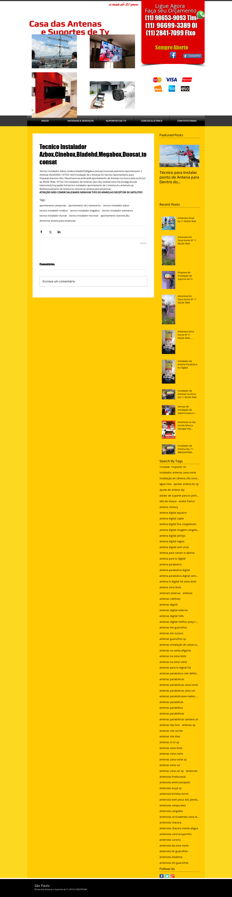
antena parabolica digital (175, 570)
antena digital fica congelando (178, 524)
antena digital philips (172, 535)
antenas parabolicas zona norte (179, 685)
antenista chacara (170, 822)
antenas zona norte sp (173, 759)
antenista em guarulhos (174, 862)
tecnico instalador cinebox (54, 210)
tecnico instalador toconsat (83, 215)
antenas (187, 593)
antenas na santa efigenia (175, 650)
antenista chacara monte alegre (179, 828)
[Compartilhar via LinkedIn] (59, 232)
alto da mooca (168, 501)
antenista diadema (171, 857)
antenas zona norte (171, 753)
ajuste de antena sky (172, 489)
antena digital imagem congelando (179, 530)
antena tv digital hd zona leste (178, 581)
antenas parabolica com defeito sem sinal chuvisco (179, 673)
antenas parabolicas (172, 679)
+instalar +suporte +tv (173, 467)
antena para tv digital (173, 558)
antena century (169, 507)
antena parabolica (171, 564)
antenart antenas (170, 593)
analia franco (187, 501)
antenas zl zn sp (169, 742)
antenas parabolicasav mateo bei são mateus (179, 696)
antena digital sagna (172, 541)
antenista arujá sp (171, 788)
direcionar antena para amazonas (58, 220)
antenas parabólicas (172, 713)
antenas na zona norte (173, 662)
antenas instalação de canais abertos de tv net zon (179, 644)
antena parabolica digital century (179, 576)
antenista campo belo (173, 805)
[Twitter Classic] (167, 876)
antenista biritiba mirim (174, 793)
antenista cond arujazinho (175, 834)
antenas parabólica (171, 707)
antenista (191, 771)
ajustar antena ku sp (186, 484)
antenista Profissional (173, 776)
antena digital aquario (173, 512)
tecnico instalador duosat (53, 215)
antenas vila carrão (171, 730)
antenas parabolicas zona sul (177, 690)
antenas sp (188, 725)
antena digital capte (172, 518)
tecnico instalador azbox (116, 205)
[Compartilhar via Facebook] (41, 232)
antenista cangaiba (171, 811)
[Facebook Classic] (162, 876)
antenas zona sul (170, 765)
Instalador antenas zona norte (178, 472)
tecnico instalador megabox (85, 210)
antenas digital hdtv (172, 616)
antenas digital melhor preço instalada (179, 621)
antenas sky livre (170, 725)
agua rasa (165, 484)
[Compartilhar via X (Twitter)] (50, 232)
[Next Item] (193, 156)
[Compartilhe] (192, 56)
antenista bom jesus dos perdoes (179, 799)
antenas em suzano (171, 633)
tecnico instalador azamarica (117, 210)
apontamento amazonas (53, 205)
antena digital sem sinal (174, 547)
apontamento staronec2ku (115, 215)
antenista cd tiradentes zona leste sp (179, 817)
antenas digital (169, 604)
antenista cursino (170, 839)
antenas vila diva (170, 736)
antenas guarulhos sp (173, 639)
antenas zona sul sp (172, 771)
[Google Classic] (172, 876)
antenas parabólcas (171, 702)
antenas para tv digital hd (175, 667)
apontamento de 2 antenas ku (84, 205)
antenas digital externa (174, 610)
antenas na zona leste (173, 656)
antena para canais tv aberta (177, 552)
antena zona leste (170, 587)
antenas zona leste (171, 748)
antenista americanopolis (175, 782)
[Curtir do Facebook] (156, 55)
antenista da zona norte (174, 845)
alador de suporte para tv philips (179, 495)
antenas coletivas (170, 598)
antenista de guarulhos (174, 851)
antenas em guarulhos (173, 627)
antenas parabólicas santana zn (179, 719)
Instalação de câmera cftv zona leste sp (179, 478)
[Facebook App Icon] (173, 55)
